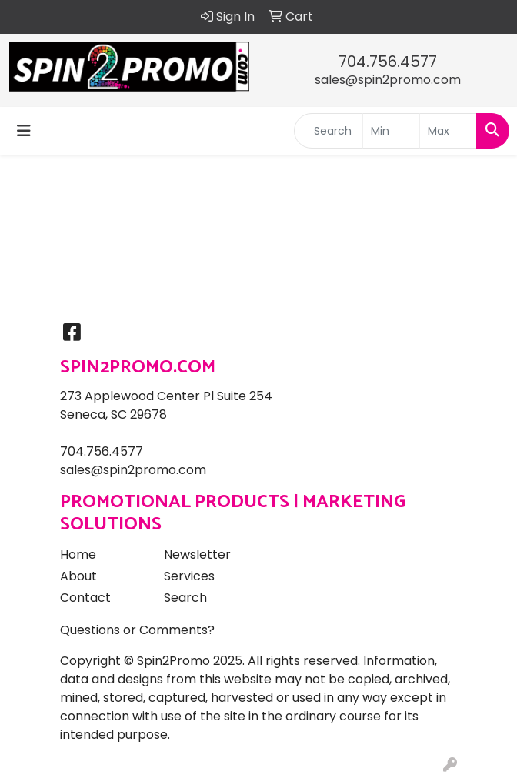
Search (185, 597)
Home (78, 554)
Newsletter (197, 554)
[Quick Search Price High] (448, 131)
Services (189, 576)
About (78, 576)
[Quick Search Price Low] (391, 131)
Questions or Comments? (137, 630)
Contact (85, 597)
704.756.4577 (388, 61)
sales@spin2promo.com (388, 80)
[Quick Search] (328, 131)
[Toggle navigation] (24, 131)
